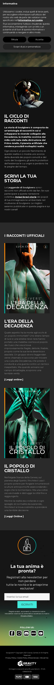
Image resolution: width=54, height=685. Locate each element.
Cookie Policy (22, 658)
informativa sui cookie (30, 20)
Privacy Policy (27, 616)
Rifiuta (14, 39)
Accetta (39, 39)
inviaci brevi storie (25, 197)
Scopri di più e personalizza (27, 46)
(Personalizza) (33, 658)
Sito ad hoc (44, 658)
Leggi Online (14, 516)
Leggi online (14, 379)
